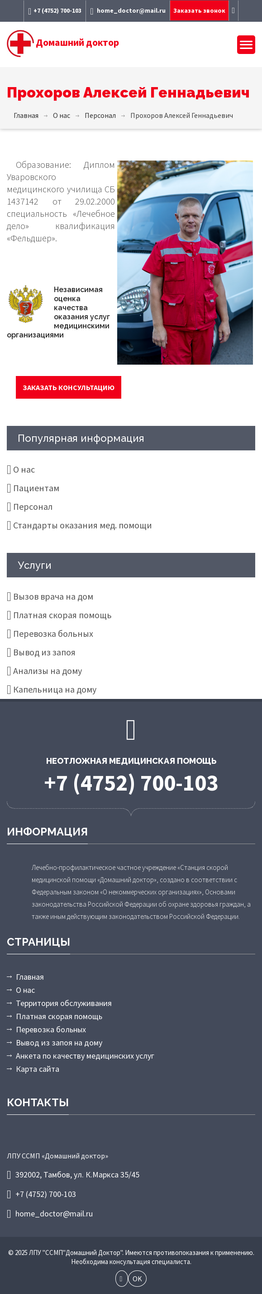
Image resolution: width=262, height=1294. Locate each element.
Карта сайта (37, 1069)
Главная (30, 977)
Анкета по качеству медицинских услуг (85, 1055)
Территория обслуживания (64, 1003)
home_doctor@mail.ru (127, 11)
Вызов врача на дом (53, 596)
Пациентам (36, 487)
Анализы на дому (47, 670)
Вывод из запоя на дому (59, 1042)
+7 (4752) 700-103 (54, 11)
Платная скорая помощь (62, 614)
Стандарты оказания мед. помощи (82, 525)
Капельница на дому (54, 689)
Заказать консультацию (68, 387)
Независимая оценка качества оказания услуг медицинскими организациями (58, 312)
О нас (24, 469)
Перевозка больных (53, 633)
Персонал (32, 506)
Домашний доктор (63, 42)
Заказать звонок (199, 10)
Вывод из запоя (44, 652)
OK (137, 1278)
